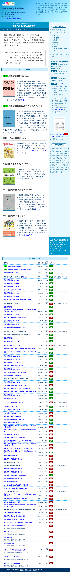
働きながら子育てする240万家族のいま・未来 (18, 525)
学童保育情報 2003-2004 (11, 456)
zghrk (14, 18)
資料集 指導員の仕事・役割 (12, 502)
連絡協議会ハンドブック (11, 398)
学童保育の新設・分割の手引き (13, 375)
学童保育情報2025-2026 (15, 266)
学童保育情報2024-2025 (11, 272)
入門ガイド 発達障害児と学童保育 (14, 550)
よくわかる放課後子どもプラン (13, 402)
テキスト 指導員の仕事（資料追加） (15, 437)
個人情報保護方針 (57, 109)
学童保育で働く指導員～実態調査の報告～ (16, 475)
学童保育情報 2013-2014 (11, 341)
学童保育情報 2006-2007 (12, 410)
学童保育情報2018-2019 (11, 307)
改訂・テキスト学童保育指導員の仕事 (15, 317)
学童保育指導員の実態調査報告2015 (15, 327)
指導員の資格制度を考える (12, 481)
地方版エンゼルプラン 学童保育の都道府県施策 (18, 522)
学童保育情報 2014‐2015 (11, 338)
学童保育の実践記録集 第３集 (13, 468)
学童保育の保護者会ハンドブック (14, 290)
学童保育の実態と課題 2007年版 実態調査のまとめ (20, 392)
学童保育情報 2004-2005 (11, 434)
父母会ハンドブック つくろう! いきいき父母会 (18, 448)
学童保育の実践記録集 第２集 (13, 472)
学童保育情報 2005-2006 (11, 423)
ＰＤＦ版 (61, 134)
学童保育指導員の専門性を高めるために (20, 269)
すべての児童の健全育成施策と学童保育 (16, 485)
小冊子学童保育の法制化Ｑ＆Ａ (13, 512)
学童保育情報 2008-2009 (12, 382)
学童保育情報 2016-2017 (11, 321)
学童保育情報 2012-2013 (12, 356)
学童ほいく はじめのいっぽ (12, 556)
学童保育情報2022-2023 (11, 283)
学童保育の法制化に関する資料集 (14, 519)
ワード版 (54, 136)
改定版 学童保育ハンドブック (13, 345)
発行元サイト (29, 235)
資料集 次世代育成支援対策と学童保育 (15, 499)
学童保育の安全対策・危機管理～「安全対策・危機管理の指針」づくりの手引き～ (20, 310)
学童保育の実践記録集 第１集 (13, 478)
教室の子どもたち (9, 531)
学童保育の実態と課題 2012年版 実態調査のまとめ (20, 348)
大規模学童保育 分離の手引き (13, 416)
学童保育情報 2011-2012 (12, 359)
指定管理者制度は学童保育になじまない (16, 385)
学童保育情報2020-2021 (11, 293)
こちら (23, 100)
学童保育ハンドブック (10, 406)
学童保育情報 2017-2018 (11, 314)
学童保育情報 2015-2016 (11, 324)
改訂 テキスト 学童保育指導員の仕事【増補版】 (18, 299)
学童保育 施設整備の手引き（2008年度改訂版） (19, 388)
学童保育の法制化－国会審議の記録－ (15, 516)
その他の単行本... (9, 543)
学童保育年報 (8, 537)
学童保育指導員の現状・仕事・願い (14, 419)
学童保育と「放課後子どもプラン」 (14, 413)
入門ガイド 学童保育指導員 (12, 563)
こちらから (61, 83)
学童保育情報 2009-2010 (12, 369)
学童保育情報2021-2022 (11, 286)
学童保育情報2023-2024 (11, 280)
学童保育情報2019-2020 (11, 296)
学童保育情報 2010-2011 (12, 362)
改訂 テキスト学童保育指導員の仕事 (15, 372)
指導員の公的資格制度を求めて (13, 366)
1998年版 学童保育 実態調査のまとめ (15, 488)
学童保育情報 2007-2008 (12, 395)
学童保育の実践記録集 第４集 (13, 459)
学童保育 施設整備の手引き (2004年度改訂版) (18, 441)
